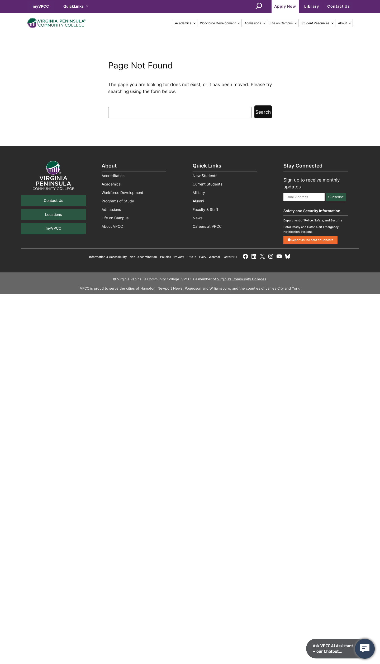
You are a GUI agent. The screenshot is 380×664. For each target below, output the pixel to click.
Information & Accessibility (108, 257)
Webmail (215, 257)
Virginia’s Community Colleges (241, 279)
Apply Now (285, 6)
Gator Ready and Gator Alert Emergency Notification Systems (311, 229)
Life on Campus (283, 23)
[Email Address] (304, 197)
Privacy (179, 257)
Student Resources (317, 23)
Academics (185, 23)
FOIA (202, 257)
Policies (165, 257)
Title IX (191, 257)
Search (263, 112)
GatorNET (230, 257)
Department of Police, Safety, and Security (312, 220)
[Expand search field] (259, 6)
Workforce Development (220, 23)
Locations (53, 214)
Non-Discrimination (143, 257)
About (345, 23)
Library (311, 6)
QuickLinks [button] (76, 6)
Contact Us (338, 6)
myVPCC (41, 6)
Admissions (255, 23)
